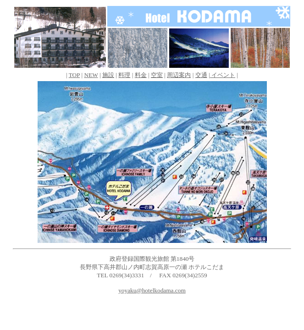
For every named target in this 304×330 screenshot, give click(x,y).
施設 (108, 75)
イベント (222, 75)
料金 (141, 75)
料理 (124, 75)
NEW (91, 75)
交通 (201, 75)
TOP (74, 75)
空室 (157, 75)
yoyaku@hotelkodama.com (152, 290)
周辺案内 (179, 75)
